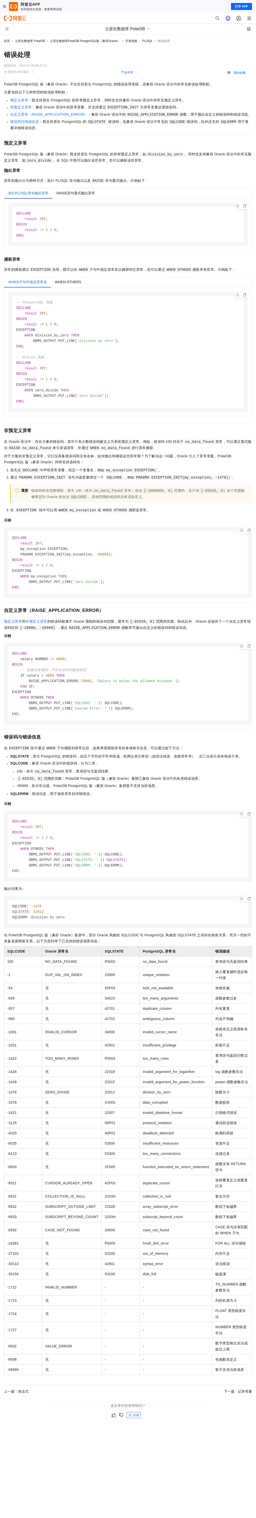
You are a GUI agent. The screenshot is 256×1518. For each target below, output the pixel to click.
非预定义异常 (21, 107)
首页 (7, 41)
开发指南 (131, 41)
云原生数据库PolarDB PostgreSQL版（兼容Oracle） (85, 41)
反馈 (133, 1430)
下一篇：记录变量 (238, 1406)
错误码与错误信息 (24, 122)
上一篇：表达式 (16, 1406)
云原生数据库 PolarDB (30, 41)
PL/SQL (147, 41)
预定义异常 (19, 100)
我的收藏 (240, 72)
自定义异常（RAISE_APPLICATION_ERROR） (49, 114)
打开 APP (241, 6)
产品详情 (127, 72)
